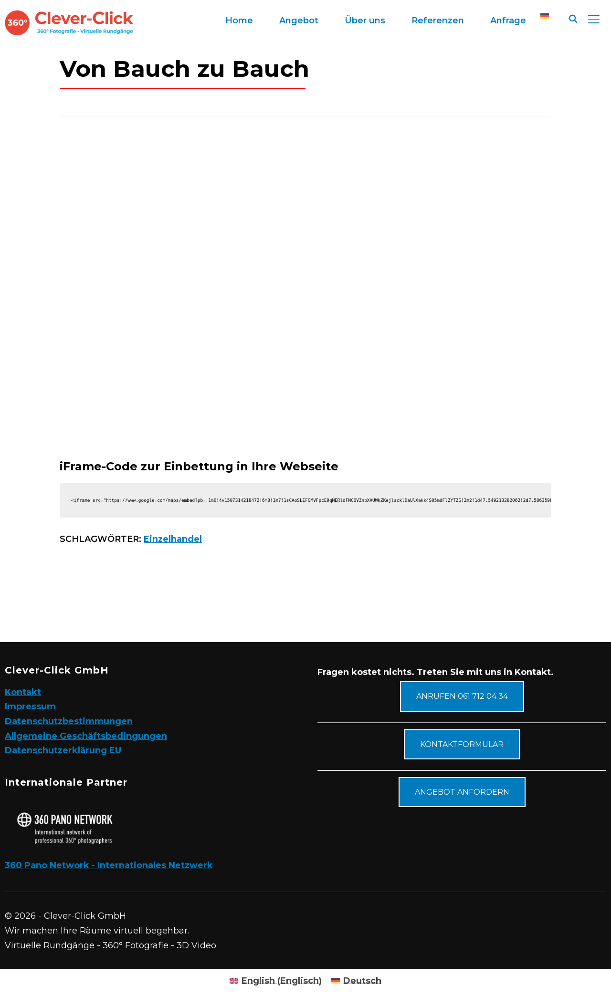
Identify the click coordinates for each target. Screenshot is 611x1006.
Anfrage (508, 20)
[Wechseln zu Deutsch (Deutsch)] (356, 981)
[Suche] (572, 18)
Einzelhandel (173, 539)
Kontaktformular (462, 744)
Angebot (298, 20)
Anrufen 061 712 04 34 (462, 696)
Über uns (365, 20)
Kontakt (23, 692)
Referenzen (437, 20)
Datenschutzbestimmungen (69, 721)
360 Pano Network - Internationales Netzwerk (109, 865)
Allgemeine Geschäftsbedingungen (86, 736)
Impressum (30, 706)
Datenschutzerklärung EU (63, 750)
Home (239, 20)
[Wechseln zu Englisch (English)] (276, 981)
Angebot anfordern (462, 792)
